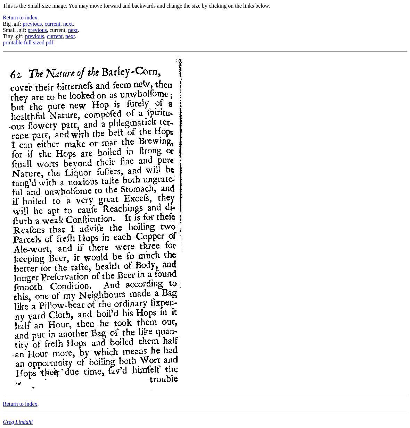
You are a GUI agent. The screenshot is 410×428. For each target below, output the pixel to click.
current (52, 24)
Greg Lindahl (18, 422)
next (68, 24)
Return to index (20, 17)
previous (32, 24)
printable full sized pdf (28, 42)
